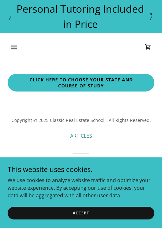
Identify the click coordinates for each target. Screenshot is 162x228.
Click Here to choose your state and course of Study (81, 83)
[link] (148, 47)
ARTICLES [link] (81, 135)
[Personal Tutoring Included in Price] (81, 16)
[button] (24, 47)
